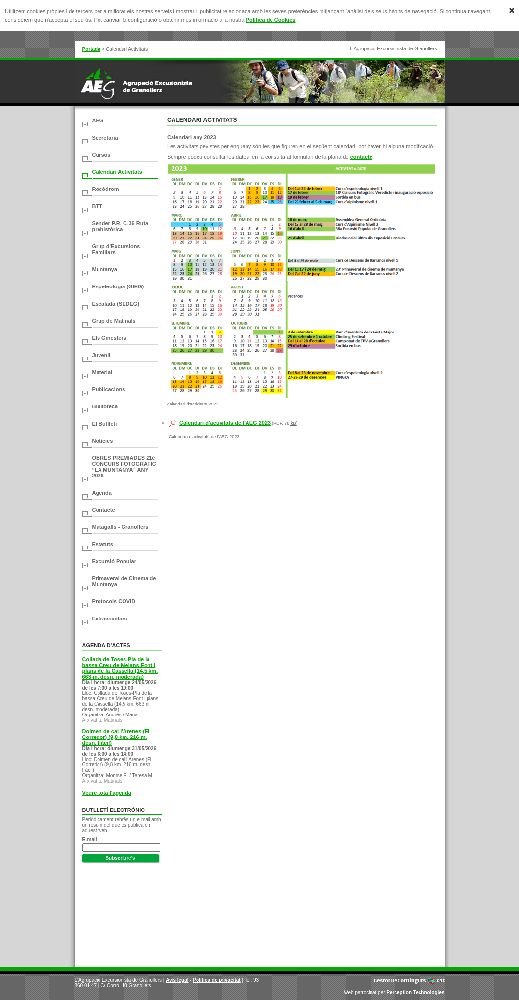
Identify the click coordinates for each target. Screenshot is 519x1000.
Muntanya (104, 269)
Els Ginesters (109, 338)
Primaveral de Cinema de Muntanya (124, 581)
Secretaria (105, 138)
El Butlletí (104, 424)
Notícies (102, 441)
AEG (98, 120)
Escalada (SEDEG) (116, 304)
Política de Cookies (271, 20)
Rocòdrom (105, 189)
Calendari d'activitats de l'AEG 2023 (225, 423)
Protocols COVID (114, 601)
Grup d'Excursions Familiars (116, 249)
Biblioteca (105, 406)
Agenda (102, 493)
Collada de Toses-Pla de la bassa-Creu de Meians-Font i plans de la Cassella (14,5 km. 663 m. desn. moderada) (120, 668)
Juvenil (101, 355)
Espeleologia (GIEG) (118, 286)
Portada (91, 49)
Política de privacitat (216, 980)
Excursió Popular (114, 561)
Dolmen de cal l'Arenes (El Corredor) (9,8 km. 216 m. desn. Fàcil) (116, 737)
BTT (97, 206)
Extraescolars (109, 618)
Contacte (103, 510)
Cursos (101, 155)
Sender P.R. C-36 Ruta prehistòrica (120, 226)
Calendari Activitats (117, 172)
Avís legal (177, 980)
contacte (361, 157)
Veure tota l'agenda (106, 793)
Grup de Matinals (114, 321)
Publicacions (108, 389)
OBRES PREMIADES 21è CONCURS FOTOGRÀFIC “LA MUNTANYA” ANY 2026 (124, 466)
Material (102, 372)
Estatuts (102, 544)
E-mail (89, 839)
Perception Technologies (415, 992)
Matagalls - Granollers (120, 527)
